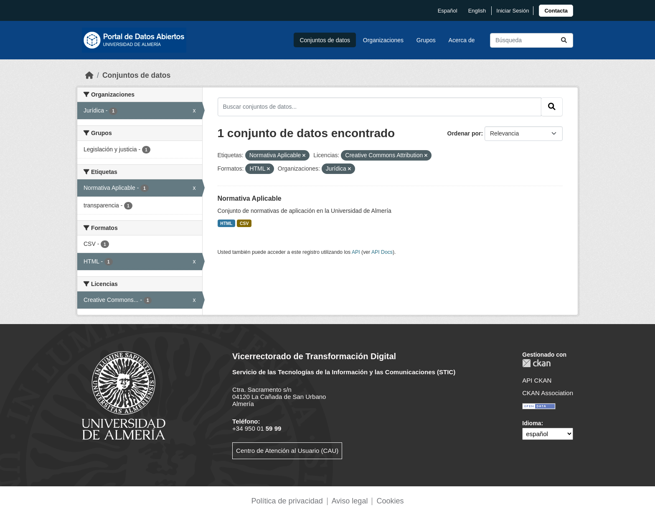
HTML (226, 223)
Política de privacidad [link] (287, 501)
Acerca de (462, 40)
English (477, 11)
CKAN (536, 363)
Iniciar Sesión (512, 11)
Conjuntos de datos (325, 40)
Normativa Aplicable (250, 198)
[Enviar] (564, 40)
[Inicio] (89, 75)
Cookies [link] (390, 501)
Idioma (531, 423)
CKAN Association (547, 392)
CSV (244, 223)
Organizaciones (383, 40)
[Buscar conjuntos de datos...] (531, 40)
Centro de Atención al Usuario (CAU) (287, 450)
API (356, 252)
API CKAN (536, 380)
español (447, 11)
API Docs (382, 252)
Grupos (426, 40)
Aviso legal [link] (350, 501)
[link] (556, 11)
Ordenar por (464, 133)
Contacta (556, 11)
